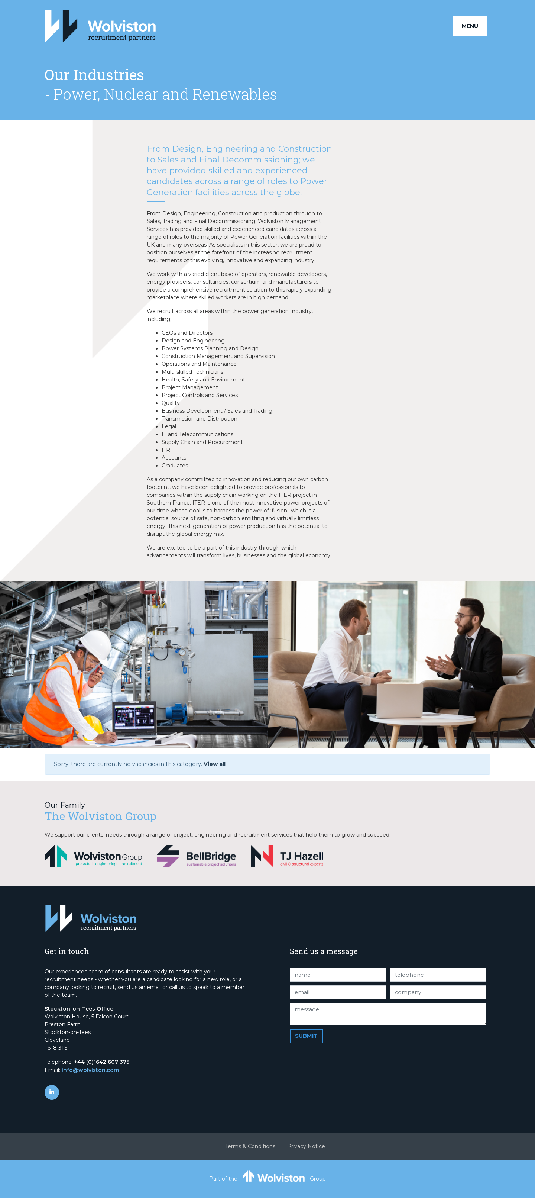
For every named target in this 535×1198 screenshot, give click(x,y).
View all (215, 764)
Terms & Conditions (250, 1146)
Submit (306, 1036)
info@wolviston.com (90, 1070)
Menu (470, 26)
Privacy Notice (306, 1146)
